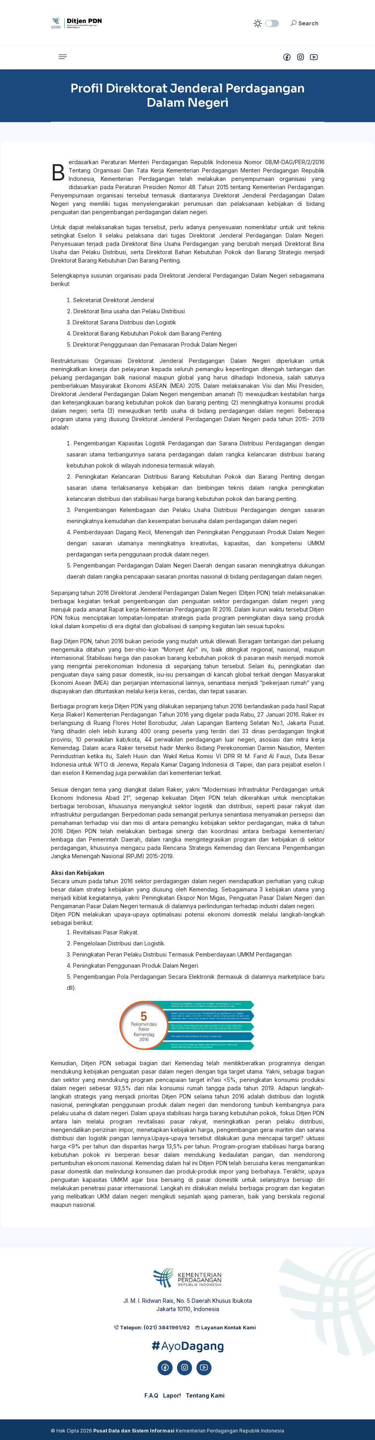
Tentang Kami (205, 1395)
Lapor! (172, 1395)
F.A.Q (151, 1395)
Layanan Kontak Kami (225, 1327)
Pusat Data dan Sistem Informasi (134, 1431)
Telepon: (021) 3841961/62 (151, 1327)
